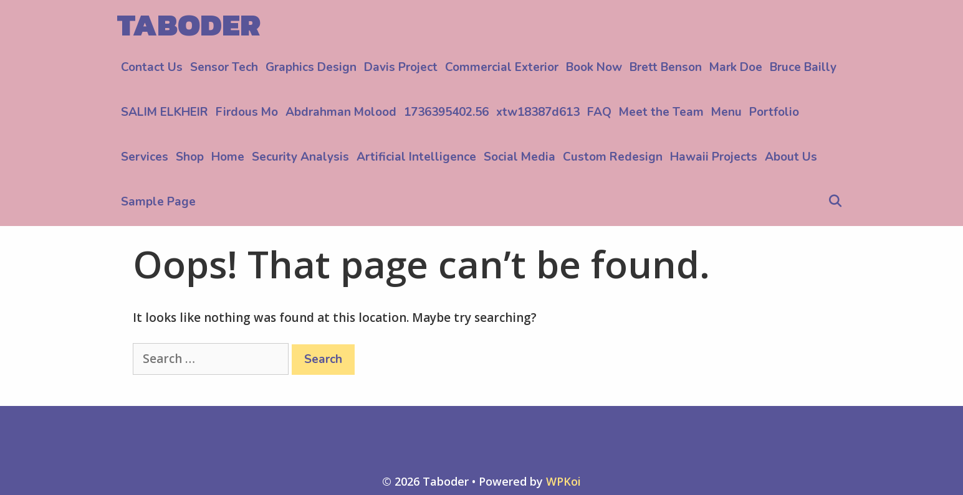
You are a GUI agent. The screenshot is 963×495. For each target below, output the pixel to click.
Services (144, 157)
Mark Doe (735, 67)
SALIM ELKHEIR (164, 112)
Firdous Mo (247, 112)
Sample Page (158, 202)
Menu (726, 112)
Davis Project (401, 67)
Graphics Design (311, 67)
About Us (791, 157)
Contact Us (152, 67)
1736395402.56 (446, 112)
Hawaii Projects (713, 157)
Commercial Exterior (501, 67)
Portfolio (774, 112)
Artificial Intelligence (416, 157)
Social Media (519, 157)
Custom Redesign (613, 157)
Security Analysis (300, 157)
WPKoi (563, 481)
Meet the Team (661, 112)
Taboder (189, 24)
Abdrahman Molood (340, 112)
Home (227, 157)
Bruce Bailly (803, 67)
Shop (190, 157)
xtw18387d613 (538, 112)
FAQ (599, 112)
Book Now (594, 67)
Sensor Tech (224, 67)
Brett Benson (666, 67)
